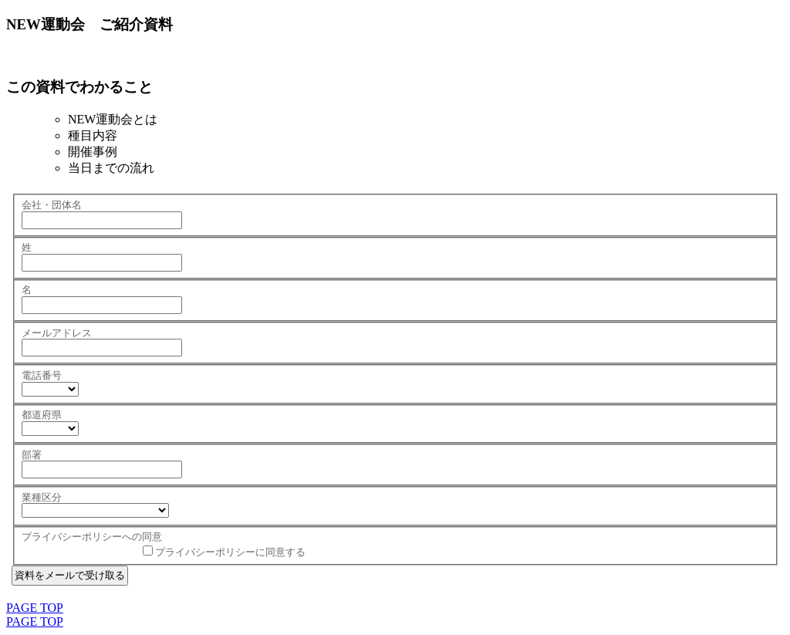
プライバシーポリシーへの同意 (92, 536)
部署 (32, 455)
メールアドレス (57, 333)
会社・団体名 (52, 205)
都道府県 (42, 415)
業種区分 (42, 497)
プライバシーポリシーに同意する (230, 552)
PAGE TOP (34, 607)
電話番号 (42, 375)
